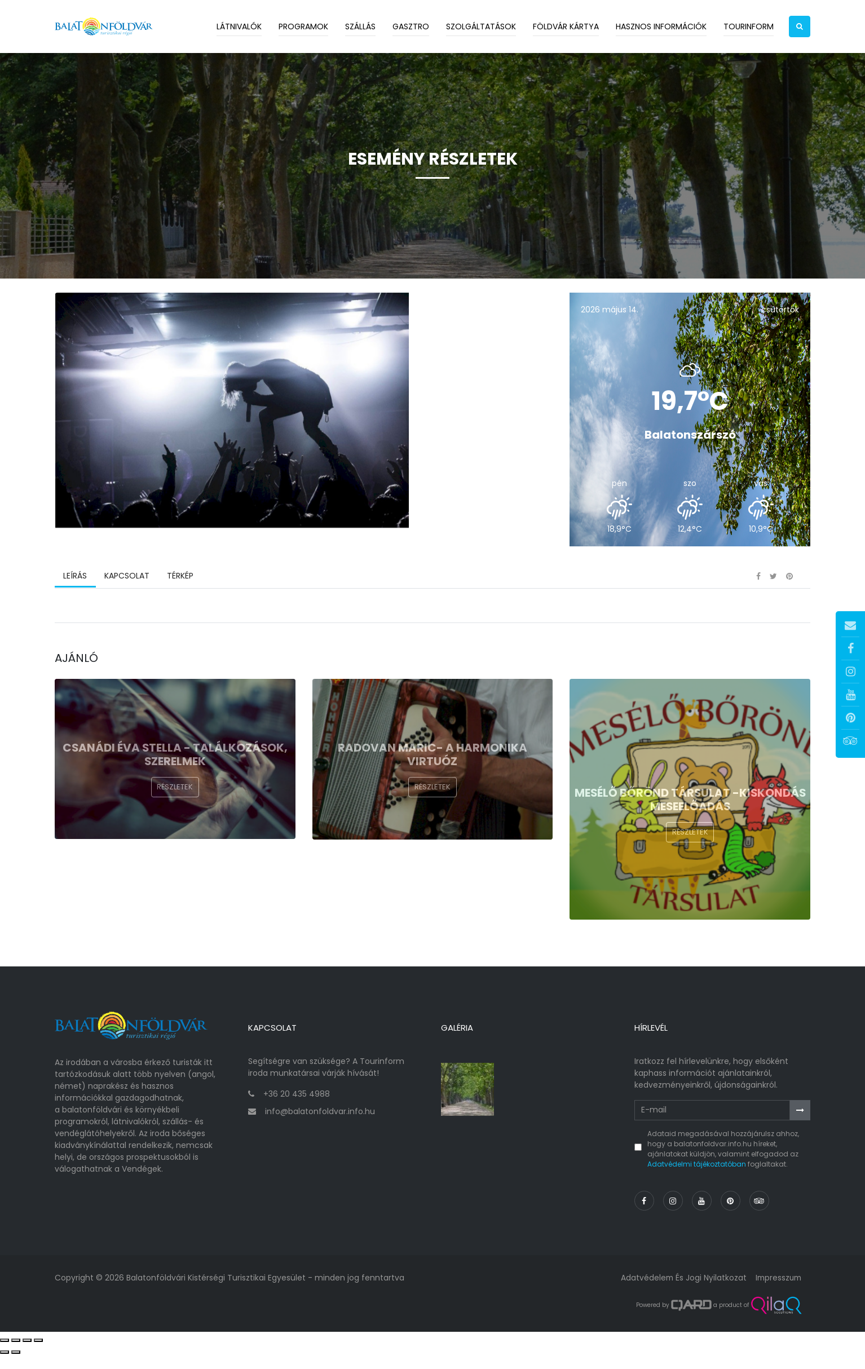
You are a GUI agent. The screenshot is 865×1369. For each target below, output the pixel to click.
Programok (303, 26)
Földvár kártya (566, 26)
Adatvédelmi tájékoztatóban (696, 1177)
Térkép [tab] (179, 594)
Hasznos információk (661, 26)
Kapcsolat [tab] (126, 594)
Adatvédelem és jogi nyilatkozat (680, 1291)
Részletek (175, 806)
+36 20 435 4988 (296, 1107)
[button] (799, 26)
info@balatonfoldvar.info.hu (320, 1124)
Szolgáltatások (481, 26)
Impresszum (777, 1291)
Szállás (360, 26)
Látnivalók (239, 26)
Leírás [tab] (75, 594)
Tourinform (748, 26)
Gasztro (410, 26)
